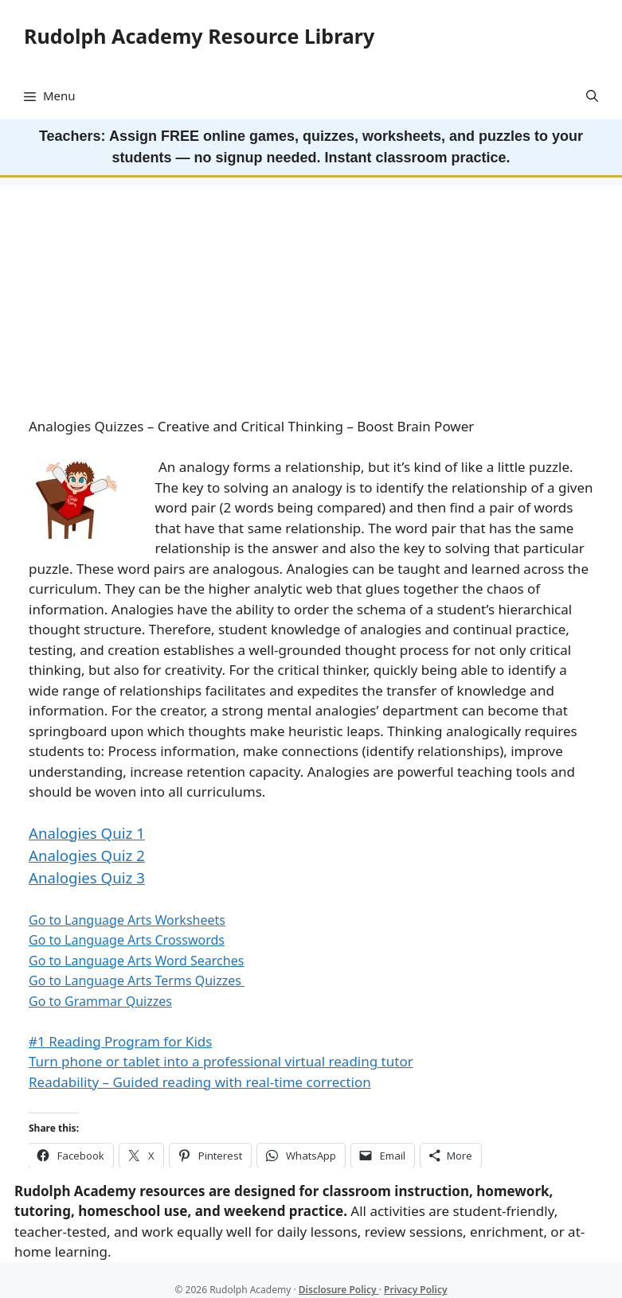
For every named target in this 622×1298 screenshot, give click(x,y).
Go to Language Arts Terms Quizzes (136, 980)
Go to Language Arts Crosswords (127, 940)
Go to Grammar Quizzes (100, 1001)
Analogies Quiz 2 (87, 855)
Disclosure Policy (339, 1289)
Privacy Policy (415, 1289)
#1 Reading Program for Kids (120, 1041)
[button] (592, 95)
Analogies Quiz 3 (87, 877)
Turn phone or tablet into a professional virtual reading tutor (221, 1061)
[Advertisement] (311, 296)
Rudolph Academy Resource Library (199, 35)
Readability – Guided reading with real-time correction (200, 1082)
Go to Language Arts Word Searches (136, 960)
